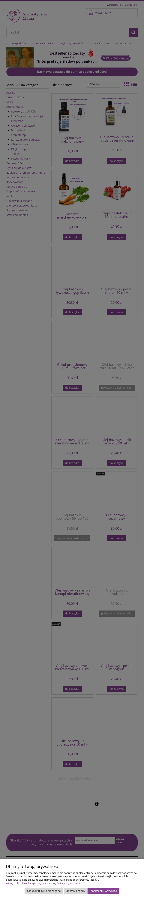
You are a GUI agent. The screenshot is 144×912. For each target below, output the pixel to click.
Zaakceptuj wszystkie (104, 890)
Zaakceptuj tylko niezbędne (44, 890)
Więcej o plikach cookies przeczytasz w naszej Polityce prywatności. (43, 883)
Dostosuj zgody (75, 890)
